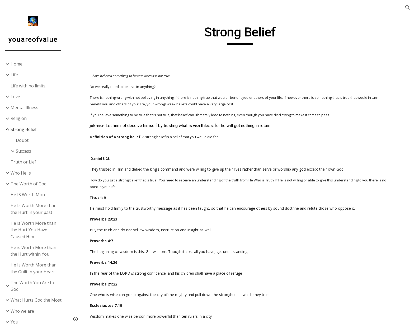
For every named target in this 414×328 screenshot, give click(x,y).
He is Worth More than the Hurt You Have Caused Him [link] (33, 230)
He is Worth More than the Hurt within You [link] (33, 251)
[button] (407, 7)
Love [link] (15, 97)
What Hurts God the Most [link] (36, 300)
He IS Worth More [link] (28, 195)
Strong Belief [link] (24, 129)
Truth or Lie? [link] (23, 162)
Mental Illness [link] (24, 107)
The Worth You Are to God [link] (32, 286)
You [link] (14, 322)
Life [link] (14, 75)
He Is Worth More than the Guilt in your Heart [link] (34, 268)
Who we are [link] (22, 311)
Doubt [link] (22, 140)
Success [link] (23, 151)
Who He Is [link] (21, 173)
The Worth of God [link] (28, 184)
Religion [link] (19, 118)
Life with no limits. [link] (28, 86)
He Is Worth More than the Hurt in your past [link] (34, 209)
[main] (240, 34)
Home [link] (16, 64)
